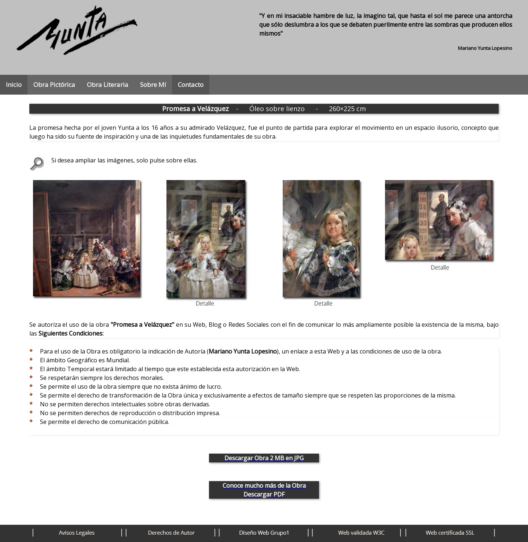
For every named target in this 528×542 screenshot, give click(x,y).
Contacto (190, 84)
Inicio (14, 84)
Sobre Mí (153, 84)
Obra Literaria (107, 84)
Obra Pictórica (54, 84)
